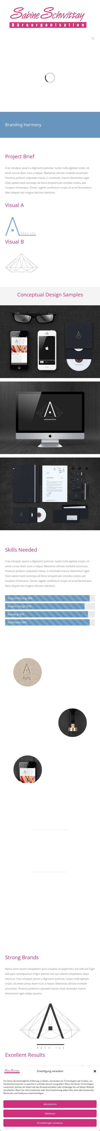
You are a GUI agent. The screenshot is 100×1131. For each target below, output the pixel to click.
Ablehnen (50, 1113)
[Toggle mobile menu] (93, 38)
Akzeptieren (50, 1104)
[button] (95, 1071)
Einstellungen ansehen (50, 1122)
